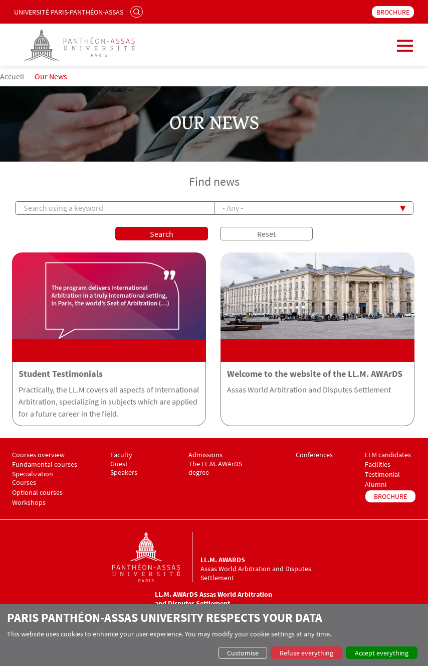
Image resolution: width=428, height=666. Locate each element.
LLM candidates (388, 455)
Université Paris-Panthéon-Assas (68, 12)
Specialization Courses (32, 478)
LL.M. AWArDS (222, 559)
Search (138, 11)
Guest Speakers (123, 468)
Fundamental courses (44, 464)
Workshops (29, 502)
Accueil (12, 76)
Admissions (205, 455)
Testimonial (382, 474)
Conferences (314, 455)
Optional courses (37, 492)
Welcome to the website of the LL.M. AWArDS (314, 373)
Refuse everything (306, 652)
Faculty (121, 455)
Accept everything (381, 652)
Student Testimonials (61, 373)
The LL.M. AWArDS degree (215, 468)
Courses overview (38, 455)
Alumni (375, 484)
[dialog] (214, 635)
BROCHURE (392, 12)
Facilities (377, 464)
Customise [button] (243, 652)
